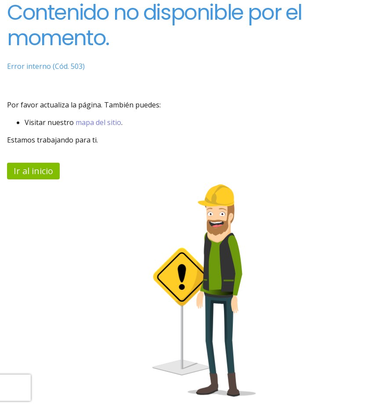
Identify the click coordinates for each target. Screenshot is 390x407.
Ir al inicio (33, 171)
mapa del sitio (98, 122)
